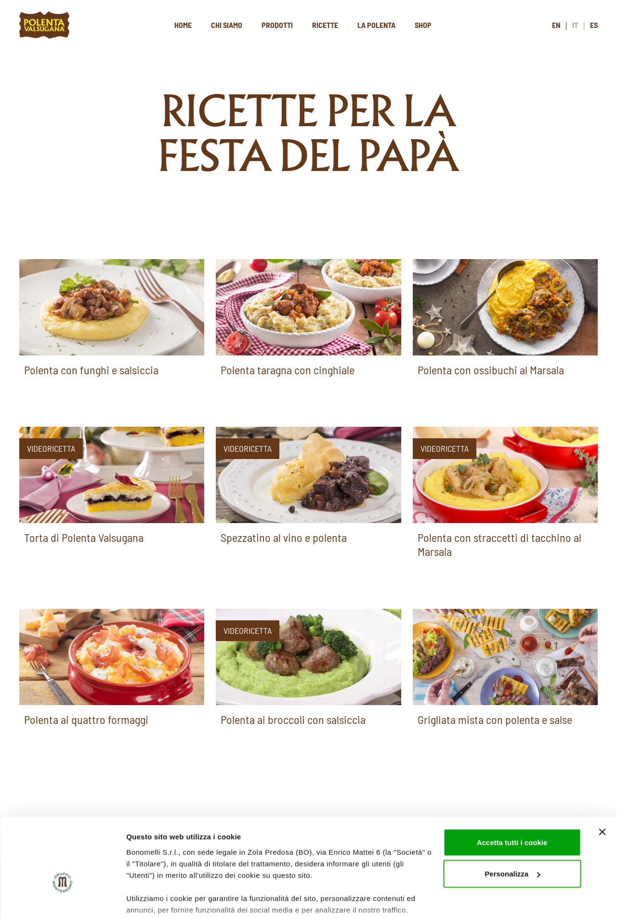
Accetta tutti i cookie (512, 783)
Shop (423, 24)
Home (183, 24)
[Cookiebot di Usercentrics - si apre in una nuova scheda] (62, 899)
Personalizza (512, 815)
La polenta (376, 24)
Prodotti (277, 24)
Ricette (325, 24)
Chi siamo (226, 24)
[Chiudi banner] (602, 772)
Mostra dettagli (152, 899)
